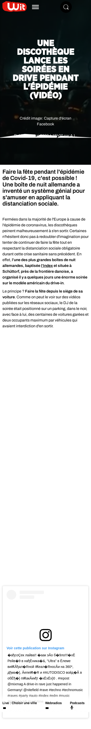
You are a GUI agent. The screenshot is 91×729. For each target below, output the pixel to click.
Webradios (53, 703)
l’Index (47, 266)
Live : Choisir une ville (19, 703)
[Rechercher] (66, 7)
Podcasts (77, 705)
